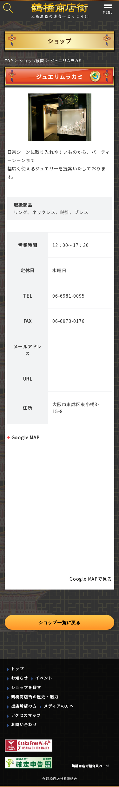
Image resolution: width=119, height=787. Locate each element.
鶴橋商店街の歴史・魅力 (35, 696)
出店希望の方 (24, 706)
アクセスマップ (26, 715)
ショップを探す (26, 687)
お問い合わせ (24, 724)
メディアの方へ (59, 706)
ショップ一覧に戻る (59, 622)
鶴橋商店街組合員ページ (90, 765)
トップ (17, 668)
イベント (43, 677)
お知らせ (19, 677)
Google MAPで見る (90, 578)
